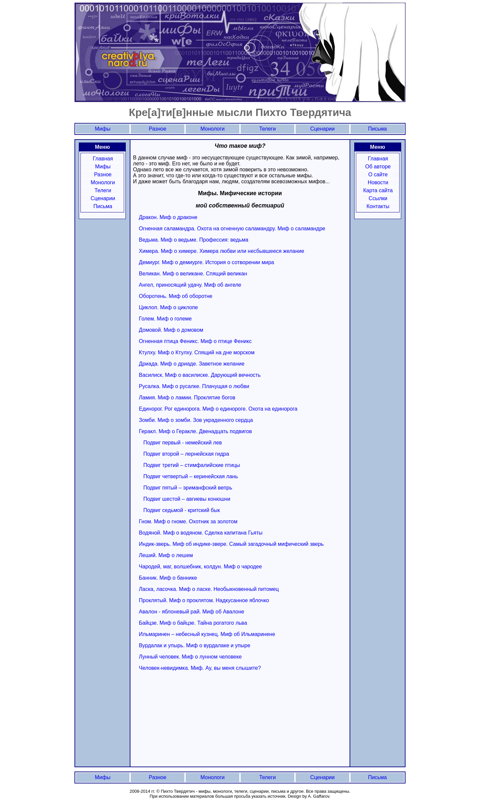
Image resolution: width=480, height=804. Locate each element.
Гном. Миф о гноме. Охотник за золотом (188, 521)
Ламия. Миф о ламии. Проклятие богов (187, 397)
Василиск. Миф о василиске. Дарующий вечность (200, 375)
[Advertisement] (188, 717)
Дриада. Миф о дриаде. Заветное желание (192, 364)
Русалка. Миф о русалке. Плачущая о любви (194, 386)
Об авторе (378, 166)
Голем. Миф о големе (165, 318)
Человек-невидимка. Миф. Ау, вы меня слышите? (200, 668)
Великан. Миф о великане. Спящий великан (193, 273)
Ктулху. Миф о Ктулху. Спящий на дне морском (197, 352)
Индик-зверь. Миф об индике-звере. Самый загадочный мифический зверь (231, 544)
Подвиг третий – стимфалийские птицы (191, 465)
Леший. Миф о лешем (166, 555)
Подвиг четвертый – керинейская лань (190, 476)
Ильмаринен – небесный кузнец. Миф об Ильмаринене (207, 634)
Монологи (103, 182)
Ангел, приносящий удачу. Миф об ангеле (190, 285)
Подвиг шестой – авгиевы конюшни (186, 499)
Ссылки (378, 198)
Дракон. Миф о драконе (168, 217)
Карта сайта (378, 190)
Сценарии (103, 198)
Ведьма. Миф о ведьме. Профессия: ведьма (194, 240)
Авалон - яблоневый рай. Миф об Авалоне (191, 611)
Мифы (103, 166)
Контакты (377, 206)
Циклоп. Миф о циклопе (168, 307)
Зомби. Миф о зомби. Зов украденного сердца (196, 420)
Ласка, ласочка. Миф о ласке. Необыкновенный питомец (209, 589)
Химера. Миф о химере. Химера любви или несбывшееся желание (221, 251)
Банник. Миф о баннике (168, 578)
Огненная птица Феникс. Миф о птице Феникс (195, 341)
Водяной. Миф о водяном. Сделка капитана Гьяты (201, 533)
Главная (103, 158)
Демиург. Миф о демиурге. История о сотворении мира (206, 262)
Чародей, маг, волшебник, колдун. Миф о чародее (200, 566)
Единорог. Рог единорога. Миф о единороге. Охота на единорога (218, 409)
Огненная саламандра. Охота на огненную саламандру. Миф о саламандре (232, 228)
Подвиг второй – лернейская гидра (186, 454)
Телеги (102, 190)
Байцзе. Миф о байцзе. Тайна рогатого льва (193, 623)
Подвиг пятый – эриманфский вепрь (187, 487)
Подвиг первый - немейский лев (182, 442)
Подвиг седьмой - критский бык (181, 510)
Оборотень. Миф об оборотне (176, 296)
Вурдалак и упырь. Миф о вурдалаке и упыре (194, 645)
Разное (103, 174)
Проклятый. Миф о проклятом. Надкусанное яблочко (204, 600)
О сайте (378, 174)
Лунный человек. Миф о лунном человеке (190, 657)
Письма (102, 206)
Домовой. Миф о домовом (171, 330)
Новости (378, 182)
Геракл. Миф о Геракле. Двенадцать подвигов (195, 431)
